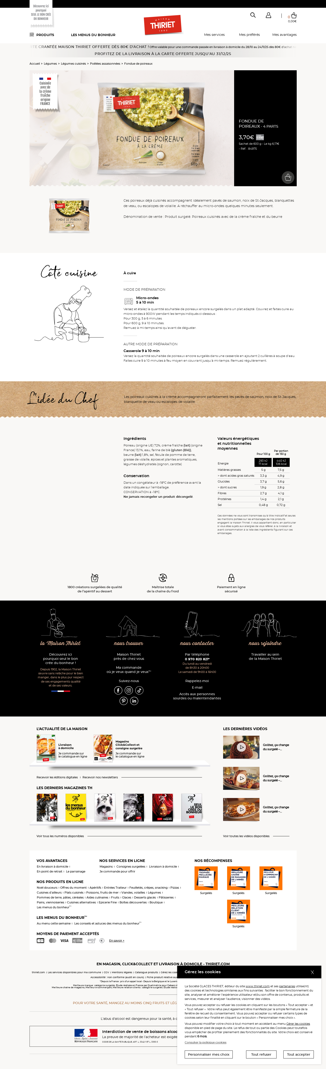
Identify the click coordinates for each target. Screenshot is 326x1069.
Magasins (106, 866)
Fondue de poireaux (138, 63)
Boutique (156, 902)
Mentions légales (122, 972)
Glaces (126, 897)
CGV (106, 972)
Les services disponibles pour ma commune (74, 972)
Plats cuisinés (73, 892)
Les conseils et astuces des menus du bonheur (108, 923)
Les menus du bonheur (93, 35)
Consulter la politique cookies (205, 1042)
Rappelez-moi (197, 681)
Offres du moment (73, 887)
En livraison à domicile (52, 866)
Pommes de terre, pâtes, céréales (60, 897)
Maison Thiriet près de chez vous (129, 657)
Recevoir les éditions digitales (57, 777)
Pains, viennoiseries (50, 902)
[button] (268, 16)
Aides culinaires (97, 897)
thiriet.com (38, 972)
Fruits (115, 897)
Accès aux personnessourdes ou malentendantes (197, 696)
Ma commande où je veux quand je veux (129, 670)
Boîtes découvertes (133, 902)
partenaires (287, 986)
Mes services (214, 35)
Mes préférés (249, 35)
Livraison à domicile (163, 866)
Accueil (35, 63)
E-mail (197, 688)
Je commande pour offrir (117, 871)
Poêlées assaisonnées (105, 63)
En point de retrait (49, 871)
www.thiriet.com (258, 986)
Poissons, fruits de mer (102, 892)
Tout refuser (261, 1054)
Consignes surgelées (130, 866)
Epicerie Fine (108, 902)
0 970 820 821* (197, 659)
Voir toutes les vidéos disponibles (246, 836)
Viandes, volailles (133, 892)
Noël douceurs (47, 887)
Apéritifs (95, 887)
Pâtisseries (166, 897)
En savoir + (116, 940)
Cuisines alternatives (81, 902)
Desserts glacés (145, 897)
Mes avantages (284, 35)
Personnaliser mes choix (208, 1054)
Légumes (50, 63)
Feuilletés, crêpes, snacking (148, 887)
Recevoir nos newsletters (100, 777)
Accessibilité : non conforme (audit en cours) (117, 977)
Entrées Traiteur (115, 887)
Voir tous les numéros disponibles (60, 836)
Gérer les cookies (298, 1023)
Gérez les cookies (171, 972)
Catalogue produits (146, 972)
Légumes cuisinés (73, 63)
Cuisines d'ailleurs (49, 892)
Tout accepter (298, 1054)
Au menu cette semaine (54, 923)
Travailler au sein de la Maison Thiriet (265, 657)
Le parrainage (75, 871)
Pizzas (174, 887)
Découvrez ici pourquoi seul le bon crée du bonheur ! (60, 659)
